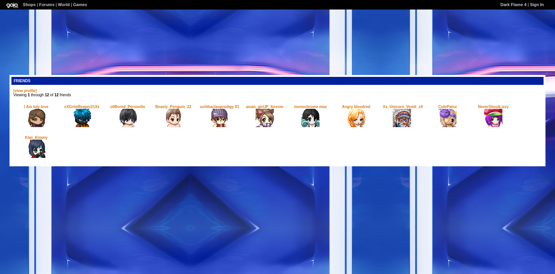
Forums (46, 4)
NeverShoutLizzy (493, 107)
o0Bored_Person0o (127, 107)
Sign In (537, 4)
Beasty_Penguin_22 (173, 107)
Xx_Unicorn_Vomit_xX (403, 107)
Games (80, 4)
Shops (29, 4)
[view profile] (25, 91)
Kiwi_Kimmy (36, 137)
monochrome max (310, 107)
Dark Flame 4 (513, 4)
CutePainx (447, 107)
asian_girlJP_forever (264, 107)
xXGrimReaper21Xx (82, 107)
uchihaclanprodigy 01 (219, 107)
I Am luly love (36, 107)
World (64, 4)
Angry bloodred (356, 107)
